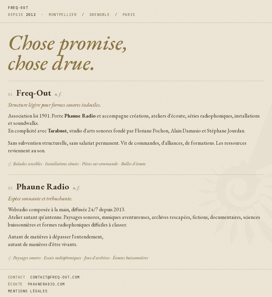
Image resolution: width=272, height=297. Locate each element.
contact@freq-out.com (55, 277)
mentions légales (28, 291)
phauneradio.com (46, 284)
